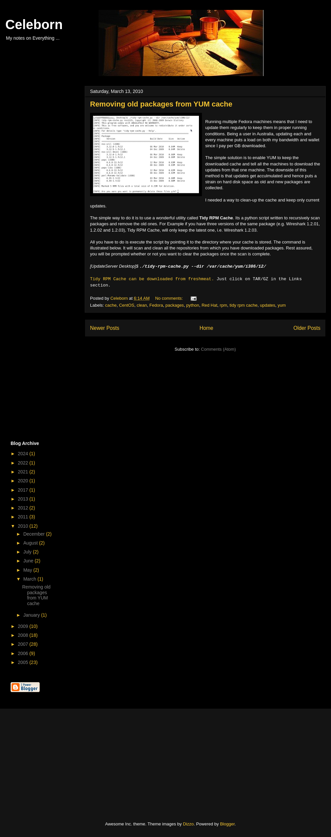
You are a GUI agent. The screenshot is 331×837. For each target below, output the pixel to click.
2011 (23, 516)
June (28, 560)
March (30, 579)
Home (206, 328)
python (192, 305)
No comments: (169, 298)
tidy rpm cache (243, 305)
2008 (23, 635)
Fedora (156, 305)
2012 (23, 507)
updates (267, 305)
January (32, 615)
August (31, 543)
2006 (23, 653)
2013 (23, 499)
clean (142, 305)
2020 (23, 480)
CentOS (126, 305)
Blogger (227, 823)
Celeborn (34, 24)
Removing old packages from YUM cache (161, 104)
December (34, 534)
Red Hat (209, 305)
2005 (23, 662)
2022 (23, 462)
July (28, 551)
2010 (23, 526)
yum (282, 305)
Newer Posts (104, 328)
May (28, 570)
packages (175, 305)
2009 (23, 626)
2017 (23, 490)
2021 (23, 471)
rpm (223, 305)
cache (111, 305)
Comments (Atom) (218, 349)
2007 (23, 644)
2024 (23, 453)
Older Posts (307, 328)
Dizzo (188, 823)
